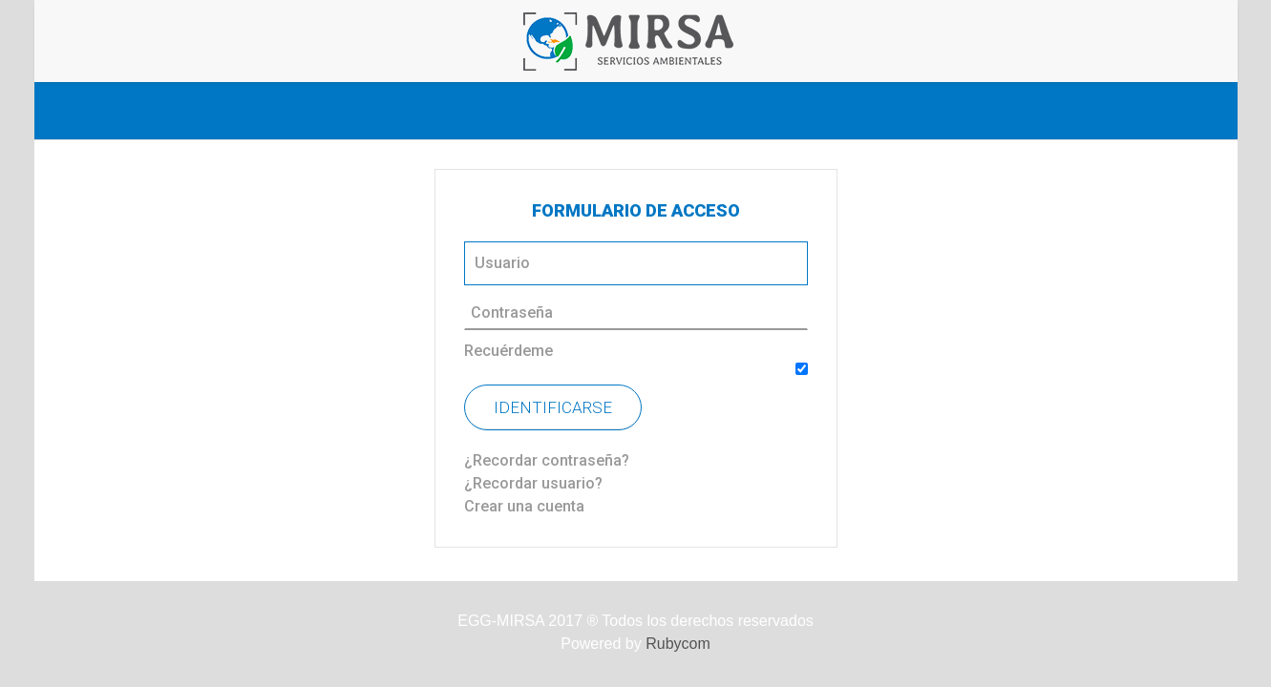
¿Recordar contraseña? (546, 460)
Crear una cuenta (524, 506)
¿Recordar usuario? (533, 483)
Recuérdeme (508, 351)
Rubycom (678, 643)
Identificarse (553, 407)
